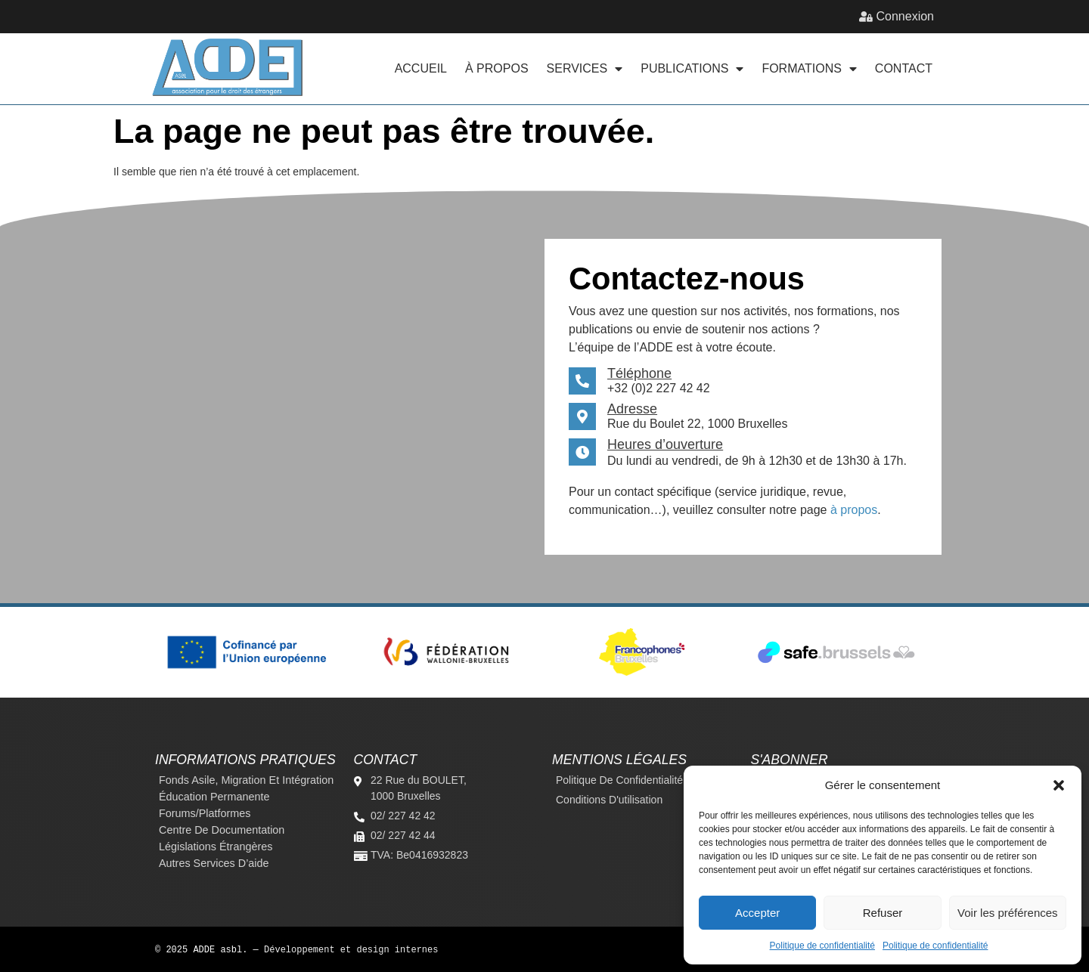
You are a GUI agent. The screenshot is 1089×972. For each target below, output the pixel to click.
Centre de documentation (221, 830)
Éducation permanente (214, 797)
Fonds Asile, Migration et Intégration (246, 780)
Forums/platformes (205, 813)
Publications (692, 68)
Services (585, 68)
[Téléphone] (582, 381)
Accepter (757, 912)
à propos (853, 509)
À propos (497, 68)
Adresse (632, 408)
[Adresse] (582, 416)
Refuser (883, 912)
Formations (809, 68)
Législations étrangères (215, 846)
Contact (903, 68)
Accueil (421, 68)
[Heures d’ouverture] (582, 452)
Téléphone (639, 373)
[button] (1058, 785)
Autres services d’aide (214, 863)
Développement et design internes (351, 949)
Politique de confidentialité (822, 945)
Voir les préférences (1007, 912)
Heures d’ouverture (665, 444)
